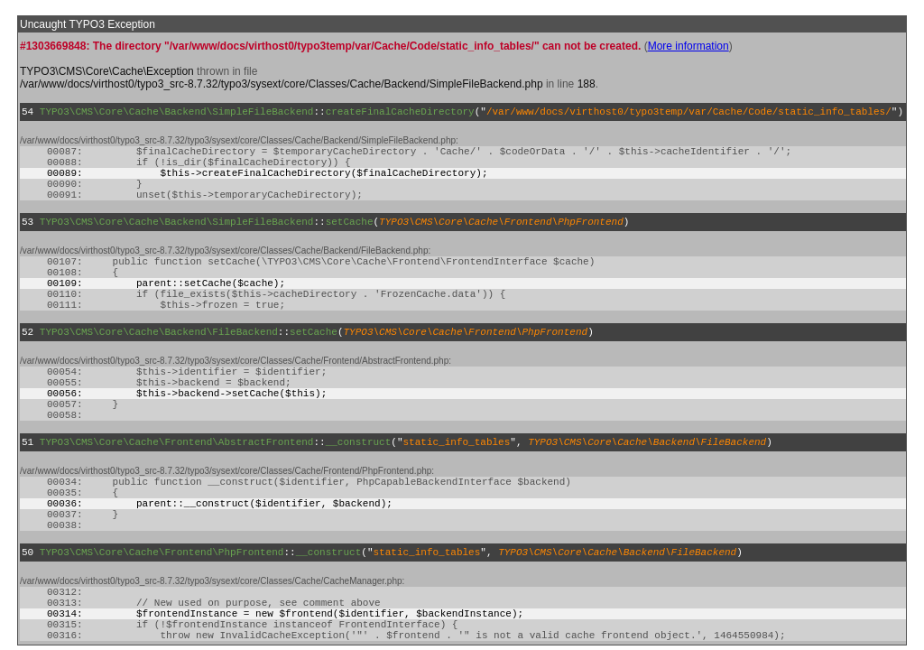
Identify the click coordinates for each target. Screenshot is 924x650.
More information (688, 46)
